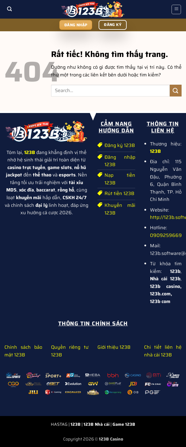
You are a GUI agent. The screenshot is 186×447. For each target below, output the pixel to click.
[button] (9, 9)
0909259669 (166, 235)
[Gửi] (176, 90)
